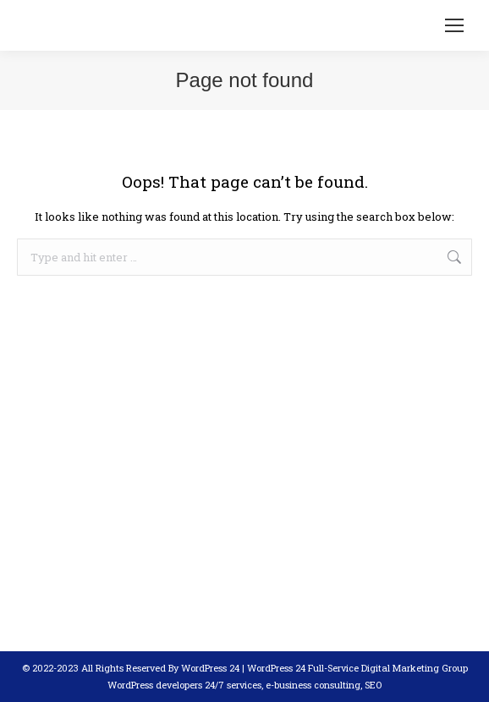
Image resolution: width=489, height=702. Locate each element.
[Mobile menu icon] (454, 25)
